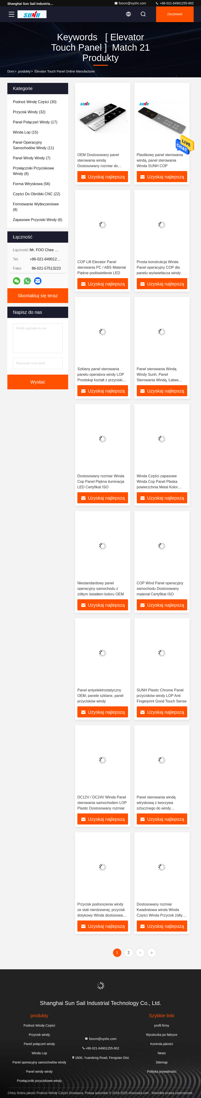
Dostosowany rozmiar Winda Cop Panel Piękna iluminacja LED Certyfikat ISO (100, 481)
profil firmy (161, 1025)
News (162, 1053)
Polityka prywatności (161, 1071)
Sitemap (161, 1062)
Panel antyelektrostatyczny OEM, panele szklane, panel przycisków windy (100, 695)
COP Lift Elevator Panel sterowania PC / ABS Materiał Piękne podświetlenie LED (101, 267)
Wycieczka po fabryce (161, 1035)
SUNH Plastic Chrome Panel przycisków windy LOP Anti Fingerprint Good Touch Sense (162, 695)
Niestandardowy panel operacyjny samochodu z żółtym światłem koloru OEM (100, 588)
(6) (37, 220)
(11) (33, 145)
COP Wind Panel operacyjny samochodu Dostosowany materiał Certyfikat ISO (160, 588)
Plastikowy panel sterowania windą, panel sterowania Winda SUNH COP (160, 160)
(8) (33, 171)
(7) (31, 158)
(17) (35, 122)
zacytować (175, 14)
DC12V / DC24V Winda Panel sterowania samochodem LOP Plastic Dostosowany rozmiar (102, 802)
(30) (34, 102)
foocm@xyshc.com (130, 3)
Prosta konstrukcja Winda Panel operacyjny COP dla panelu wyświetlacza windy (159, 267)
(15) (25, 132)
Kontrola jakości (161, 1044)
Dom (10, 71)
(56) (31, 184)
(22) (36, 194)
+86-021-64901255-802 (174, 3)
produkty (24, 71)
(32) (29, 112)
